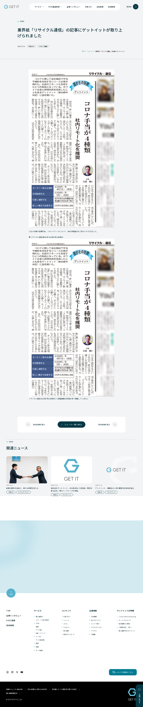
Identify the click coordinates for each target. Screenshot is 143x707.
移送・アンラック (40, 633)
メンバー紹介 (95, 624)
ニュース (66, 620)
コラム (65, 624)
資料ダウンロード (68, 634)
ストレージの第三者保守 (42, 620)
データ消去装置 (40, 640)
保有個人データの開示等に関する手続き (64, 689)
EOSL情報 (10, 620)
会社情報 (100, 7)
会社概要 (94, 617)
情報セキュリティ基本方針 (14, 689)
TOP (8, 610)
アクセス (94, 631)
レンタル (38, 636)
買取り (37, 627)
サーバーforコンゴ (124, 620)
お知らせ (88, 7)
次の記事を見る (104, 424)
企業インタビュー (73, 7)
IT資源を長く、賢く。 (126, 627)
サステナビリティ (96, 627)
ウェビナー (66, 627)
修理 (37, 647)
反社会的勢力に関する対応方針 (37, 689)
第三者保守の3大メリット (127, 631)
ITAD (37, 623)
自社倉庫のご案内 (124, 624)
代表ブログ (66, 617)
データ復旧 (39, 650)
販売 (37, 643)
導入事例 (66, 631)
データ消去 (39, 630)
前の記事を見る (39, 424)
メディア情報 (43, 46)
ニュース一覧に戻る (73, 424)
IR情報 (93, 634)
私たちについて (96, 620)
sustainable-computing (127, 617)
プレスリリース (67, 495)
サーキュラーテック (23, 492)
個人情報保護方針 (11, 693)
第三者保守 (39, 617)
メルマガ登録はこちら (125, 672)
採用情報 (111, 7)
